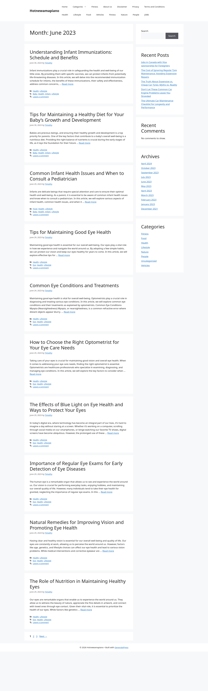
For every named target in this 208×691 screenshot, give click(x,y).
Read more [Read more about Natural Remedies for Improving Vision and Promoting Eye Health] (108, 550)
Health (65, 14)
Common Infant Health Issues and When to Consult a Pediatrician (77, 176)
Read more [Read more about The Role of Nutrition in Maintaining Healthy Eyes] (86, 609)
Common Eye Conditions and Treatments (74, 285)
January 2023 (148, 204)
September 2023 (150, 172)
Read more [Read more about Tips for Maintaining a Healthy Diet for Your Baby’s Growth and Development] (84, 142)
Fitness (95, 6)
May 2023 (146, 186)
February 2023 (148, 199)
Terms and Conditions (154, 6)
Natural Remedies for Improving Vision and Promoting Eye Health (77, 525)
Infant (48, 94)
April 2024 (146, 163)
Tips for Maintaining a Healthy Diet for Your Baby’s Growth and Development (77, 117)
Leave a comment (41, 97)
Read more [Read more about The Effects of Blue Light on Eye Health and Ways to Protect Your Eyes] (113, 433)
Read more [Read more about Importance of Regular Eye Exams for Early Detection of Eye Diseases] (106, 491)
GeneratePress (121, 647)
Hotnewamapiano (44, 10)
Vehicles (100, 14)
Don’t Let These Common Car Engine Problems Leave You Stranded (156, 93)
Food (88, 14)
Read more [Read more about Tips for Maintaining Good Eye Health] (64, 255)
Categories (81, 7)
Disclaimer (122, 6)
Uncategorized (149, 260)
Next (43, 636)
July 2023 (146, 177)
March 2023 (147, 195)
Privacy (135, 6)
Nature (124, 14)
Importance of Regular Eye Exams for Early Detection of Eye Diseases (76, 466)
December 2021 (149, 208)
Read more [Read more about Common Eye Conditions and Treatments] (69, 311)
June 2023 (146, 181)
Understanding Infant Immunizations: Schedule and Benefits (71, 55)
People (136, 14)
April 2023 (146, 190)
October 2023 (148, 168)
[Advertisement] (79, 671)
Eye (34, 265)
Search (144, 30)
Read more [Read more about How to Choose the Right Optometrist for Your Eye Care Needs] (35, 374)
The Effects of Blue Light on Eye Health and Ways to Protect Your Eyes (76, 407)
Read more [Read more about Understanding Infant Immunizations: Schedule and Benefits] (67, 84)
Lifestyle (77, 14)
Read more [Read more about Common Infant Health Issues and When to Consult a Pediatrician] (90, 201)
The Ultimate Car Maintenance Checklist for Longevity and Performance (157, 104)
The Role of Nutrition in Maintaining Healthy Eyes (78, 584)
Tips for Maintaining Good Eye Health (70, 232)
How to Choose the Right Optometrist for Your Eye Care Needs (74, 345)
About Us (107, 6)
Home (65, 6)
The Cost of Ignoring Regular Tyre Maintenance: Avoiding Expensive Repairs (159, 73)
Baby (35, 94)
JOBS (146, 14)
